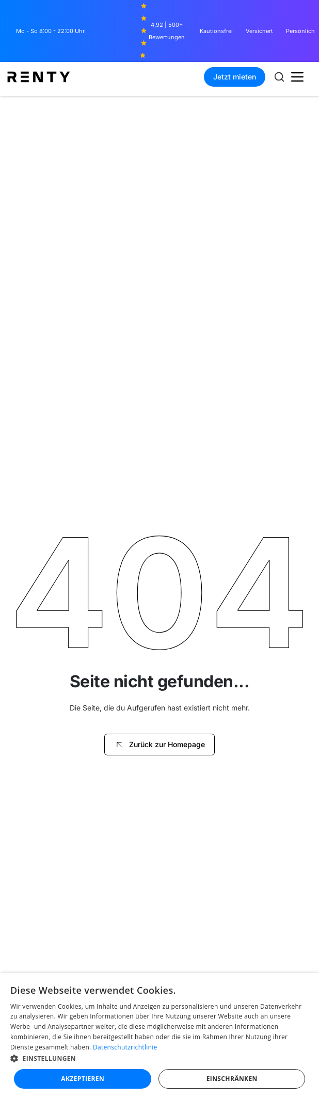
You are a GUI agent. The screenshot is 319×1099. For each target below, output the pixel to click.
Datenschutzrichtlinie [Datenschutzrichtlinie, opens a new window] (125, 1047)
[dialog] (159, 1036)
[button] (297, 77)
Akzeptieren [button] (82, 1078)
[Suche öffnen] (279, 77)
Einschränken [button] (232, 1078)
